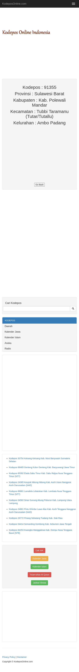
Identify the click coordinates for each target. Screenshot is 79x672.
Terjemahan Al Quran (39, 574)
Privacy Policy (8, 657)
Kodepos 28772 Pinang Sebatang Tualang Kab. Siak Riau (36, 518)
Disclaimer (22, 657)
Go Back (39, 184)
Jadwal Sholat (39, 583)
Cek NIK (39, 550)
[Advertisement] (39, 58)
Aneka (8, 343)
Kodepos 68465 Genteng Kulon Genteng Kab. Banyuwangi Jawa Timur (42, 467)
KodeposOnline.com (14, 3)
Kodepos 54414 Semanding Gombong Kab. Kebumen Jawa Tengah (40, 524)
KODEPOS (10, 320)
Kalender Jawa (12, 331)
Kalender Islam (13, 337)
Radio (8, 348)
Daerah (8, 326)
